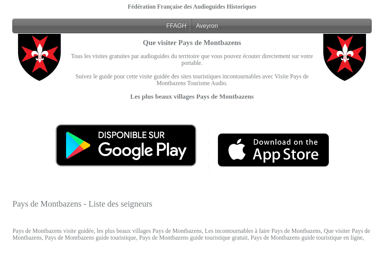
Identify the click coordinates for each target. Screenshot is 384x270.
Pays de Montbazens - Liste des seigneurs (82, 203)
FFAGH (176, 25)
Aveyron (207, 25)
